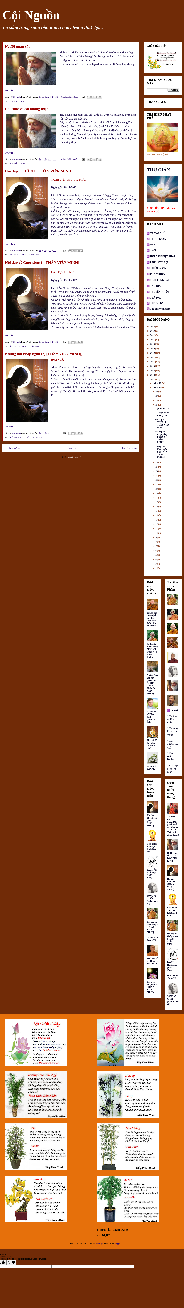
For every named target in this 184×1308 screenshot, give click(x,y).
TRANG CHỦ (157, 233)
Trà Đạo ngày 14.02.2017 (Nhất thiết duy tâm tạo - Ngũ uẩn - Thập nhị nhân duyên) (173, 826)
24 (156, 471)
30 (156, 391)
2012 (152, 379)
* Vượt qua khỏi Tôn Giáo (173, 768)
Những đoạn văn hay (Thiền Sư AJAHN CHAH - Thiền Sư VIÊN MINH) (152, 684)
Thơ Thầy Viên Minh (160, 309)
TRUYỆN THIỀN (159, 291)
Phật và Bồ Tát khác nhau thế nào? (152, 744)
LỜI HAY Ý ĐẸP (159, 262)
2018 (152, 353)
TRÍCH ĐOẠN (19, 101)
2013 (152, 375)
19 (156, 493)
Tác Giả (174, 710)
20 (156, 489)
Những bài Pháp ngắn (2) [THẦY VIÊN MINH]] (43, 354)
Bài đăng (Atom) (74, 457)
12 (156, 524)
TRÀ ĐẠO (155, 297)
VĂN (152, 244)
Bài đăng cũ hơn (129, 448)
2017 (152, 357)
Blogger (118, 1243)
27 (156, 405)
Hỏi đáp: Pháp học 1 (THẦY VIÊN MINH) (152, 820)
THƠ (153, 250)
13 (156, 520)
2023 (152, 331)
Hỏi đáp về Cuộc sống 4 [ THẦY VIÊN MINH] (152, 927)
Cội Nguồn (31, 15)
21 (156, 484)
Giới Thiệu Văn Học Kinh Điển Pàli (152, 848)
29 (156, 396)
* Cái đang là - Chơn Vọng (172, 731)
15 (156, 511)
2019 (152, 348)
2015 (152, 366)
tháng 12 (157, 383)
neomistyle (99, 1243)
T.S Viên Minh (33, 255)
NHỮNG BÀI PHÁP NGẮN (20, 437)
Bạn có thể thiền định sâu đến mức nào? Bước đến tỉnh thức (152, 619)
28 (156, 400)
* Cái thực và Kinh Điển (172, 719)
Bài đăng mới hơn (13, 448)
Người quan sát (17, 46)
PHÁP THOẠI (157, 274)
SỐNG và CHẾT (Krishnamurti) (152, 900)
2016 (152, 362)
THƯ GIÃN (158, 169)
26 (156, 462)
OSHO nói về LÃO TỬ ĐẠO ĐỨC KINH (172, 857)
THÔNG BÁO (157, 303)
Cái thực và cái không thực (26, 109)
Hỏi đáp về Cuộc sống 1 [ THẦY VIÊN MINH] (42, 262)
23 (156, 476)
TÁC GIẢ (155, 286)
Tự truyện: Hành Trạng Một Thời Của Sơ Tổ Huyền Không (152, 650)
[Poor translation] (11, 1262)
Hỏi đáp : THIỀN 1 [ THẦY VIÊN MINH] (39, 171)
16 (156, 506)
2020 (152, 344)
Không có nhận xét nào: (70, 97)
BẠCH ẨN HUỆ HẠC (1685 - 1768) (152, 874)
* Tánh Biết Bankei (170, 756)
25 (156, 467)
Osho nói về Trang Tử (152, 938)
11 (156, 528)
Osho (11, 101)
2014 (152, 371)
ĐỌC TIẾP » (10, 90)
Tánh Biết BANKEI (151, 767)
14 (156, 515)
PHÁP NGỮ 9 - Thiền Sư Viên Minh (152, 961)
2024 (152, 326)
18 (156, 498)
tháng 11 (157, 387)
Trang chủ (71, 448)
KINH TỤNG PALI (160, 280)
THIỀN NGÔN (158, 268)
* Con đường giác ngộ (173, 744)
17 (156, 502)
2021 (152, 339)
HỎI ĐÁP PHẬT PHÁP (18, 255)
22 (156, 480)
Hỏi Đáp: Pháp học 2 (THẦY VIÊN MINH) (152, 987)
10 (156, 533)
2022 (152, 335)
